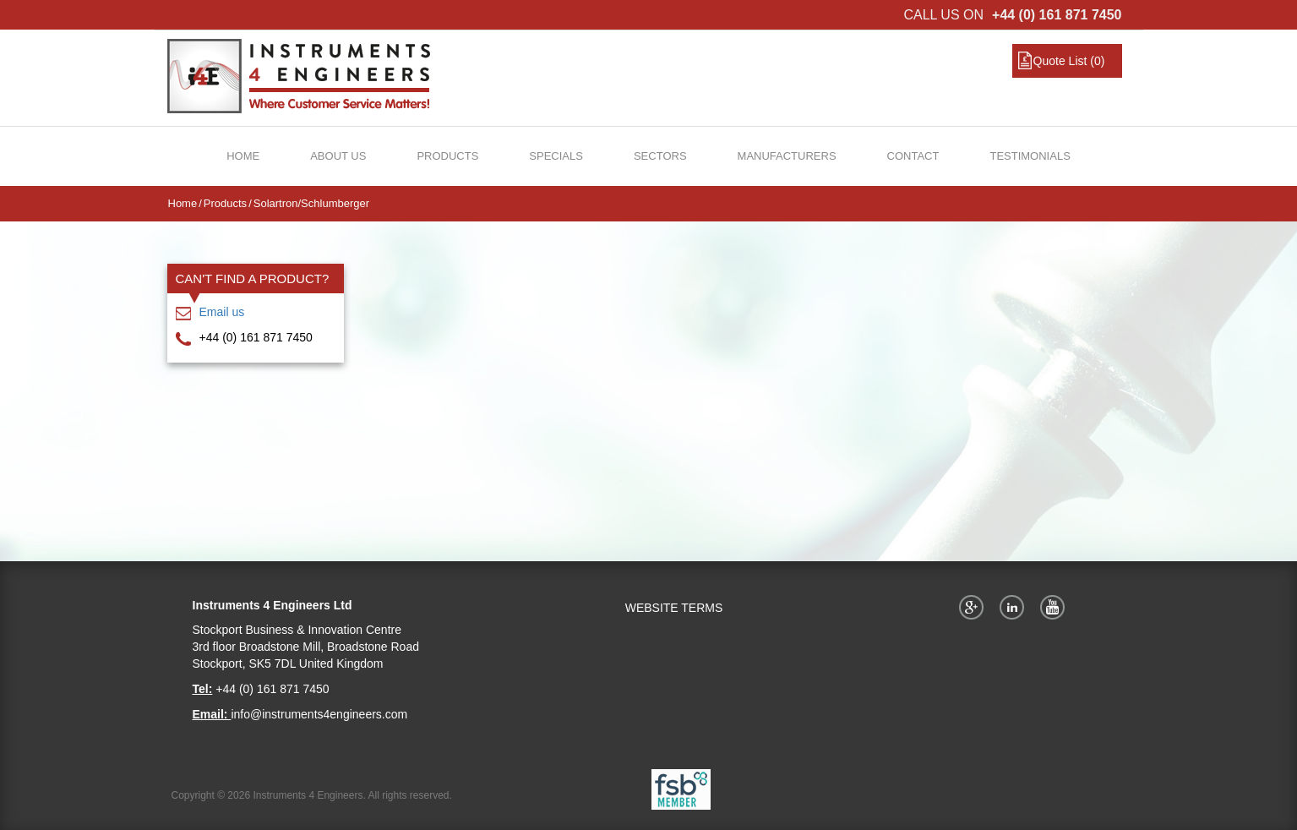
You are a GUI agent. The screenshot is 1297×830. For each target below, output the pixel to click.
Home (242, 156)
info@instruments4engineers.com (319, 714)
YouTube (1055, 607)
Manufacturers (787, 156)
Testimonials (1029, 156)
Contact (913, 156)
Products (447, 156)
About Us (338, 156)
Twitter (1015, 607)
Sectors (660, 156)
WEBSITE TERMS (674, 607)
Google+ (974, 607)
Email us (222, 312)
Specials (556, 156)
